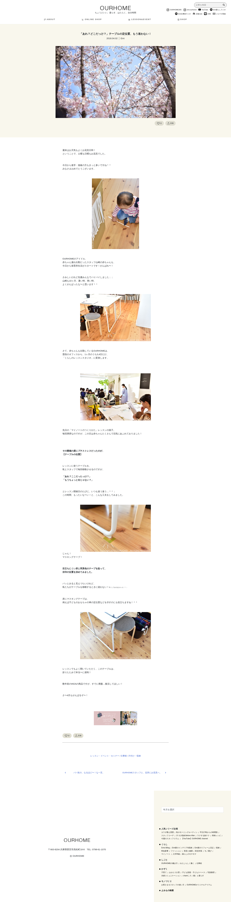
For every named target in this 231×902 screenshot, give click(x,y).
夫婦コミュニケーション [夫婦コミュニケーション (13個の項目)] (171, 876)
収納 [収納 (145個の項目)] (218, 848)
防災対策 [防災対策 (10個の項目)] (198, 851)
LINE (207, 14)
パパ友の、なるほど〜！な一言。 (89, 773)
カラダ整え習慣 (167, 832)
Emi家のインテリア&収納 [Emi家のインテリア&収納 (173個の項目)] (182, 848)
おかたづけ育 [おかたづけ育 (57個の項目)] (174, 872)
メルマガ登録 (219, 14)
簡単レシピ (216, 835)
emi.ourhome (190, 10)
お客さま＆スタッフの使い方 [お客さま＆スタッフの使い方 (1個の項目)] (172, 885)
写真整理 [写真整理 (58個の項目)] (210, 872)
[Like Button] (158, 123)
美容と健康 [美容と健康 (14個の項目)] (188, 851)
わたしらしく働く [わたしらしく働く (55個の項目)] (187, 863)
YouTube (203, 10)
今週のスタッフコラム (170, 839)
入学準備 (176, 854)
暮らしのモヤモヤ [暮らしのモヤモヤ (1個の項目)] (189, 854)
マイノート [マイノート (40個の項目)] (165, 854)
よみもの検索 (167, 890)
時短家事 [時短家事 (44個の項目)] (164, 851)
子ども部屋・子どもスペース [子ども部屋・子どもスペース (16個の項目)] (193, 872)
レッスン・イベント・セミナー (104, 756)
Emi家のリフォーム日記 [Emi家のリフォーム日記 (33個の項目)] (204, 848)
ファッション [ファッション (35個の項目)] (176, 851)
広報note (197, 14)
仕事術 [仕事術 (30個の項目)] (199, 863)
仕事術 (124, 756)
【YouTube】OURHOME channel (195, 839)
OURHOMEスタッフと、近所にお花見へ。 (142, 773)
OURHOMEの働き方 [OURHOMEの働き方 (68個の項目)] (169, 863)
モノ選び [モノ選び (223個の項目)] (208, 851)
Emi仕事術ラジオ (183, 14)
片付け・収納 (134, 756)
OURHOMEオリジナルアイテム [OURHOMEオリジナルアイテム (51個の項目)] (199, 885)
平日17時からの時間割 (209, 832)
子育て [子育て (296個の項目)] (164, 872)
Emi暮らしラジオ (218, 10)
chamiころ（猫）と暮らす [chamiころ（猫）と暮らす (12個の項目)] (193, 876)
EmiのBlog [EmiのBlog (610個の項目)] (165, 848)
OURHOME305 (174, 10)
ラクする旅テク (203, 835)
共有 (170, 123)
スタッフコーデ (167, 835)
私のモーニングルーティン (186, 832)
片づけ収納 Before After (185, 835)
